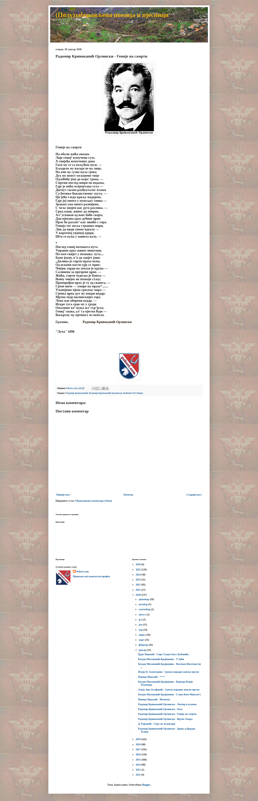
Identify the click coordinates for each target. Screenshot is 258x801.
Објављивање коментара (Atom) (93, 500)
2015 (138, 759)
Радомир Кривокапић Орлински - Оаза (160, 709)
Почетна (128, 494)
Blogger (146, 784)
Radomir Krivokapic (133, 393)
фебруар (144, 645)
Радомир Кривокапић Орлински (105, 393)
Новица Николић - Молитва (154, 699)
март (142, 640)
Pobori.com (83, 571)
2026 (138, 564)
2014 (138, 764)
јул (141, 619)
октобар (143, 604)
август (143, 614)
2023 (138, 579)
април (142, 634)
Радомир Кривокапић (77, 393)
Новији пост (63, 494)
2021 (138, 590)
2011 (138, 774)
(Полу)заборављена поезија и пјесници (112, 14)
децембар (144, 599)
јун (141, 624)
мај (141, 629)
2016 (138, 754)
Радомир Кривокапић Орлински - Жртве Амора (165, 719)
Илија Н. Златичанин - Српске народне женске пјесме (168, 672)
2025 (138, 569)
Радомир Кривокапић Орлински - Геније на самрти (167, 714)
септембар (145, 609)
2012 (138, 769)
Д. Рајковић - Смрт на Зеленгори (156, 724)
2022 (138, 584)
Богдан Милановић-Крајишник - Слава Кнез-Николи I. (169, 694)
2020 (138, 595)
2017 (138, 749)
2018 (138, 744)
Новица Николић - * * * (151, 677)
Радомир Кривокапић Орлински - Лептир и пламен (167, 704)
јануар (143, 650)
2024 (138, 574)
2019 (138, 739)
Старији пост (194, 494)
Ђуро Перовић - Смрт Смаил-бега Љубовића (163, 654)
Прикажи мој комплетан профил (91, 576)
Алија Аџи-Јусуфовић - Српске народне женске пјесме (168, 689)
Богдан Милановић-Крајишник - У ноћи (161, 659)
